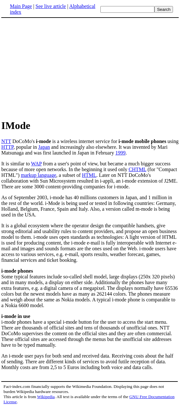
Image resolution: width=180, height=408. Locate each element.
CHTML (137, 169)
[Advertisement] (55, 68)
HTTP (7, 147)
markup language (38, 175)
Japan (44, 147)
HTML (89, 175)
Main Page (21, 6)
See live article (50, 6)
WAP (36, 163)
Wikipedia (46, 396)
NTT (6, 141)
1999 (120, 152)
